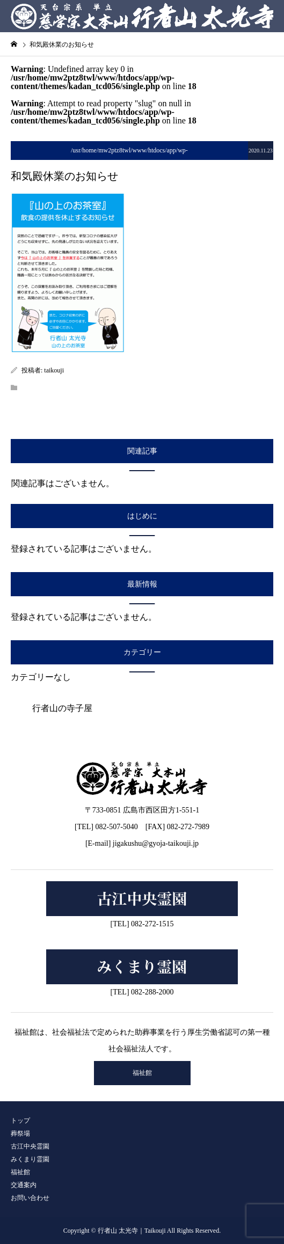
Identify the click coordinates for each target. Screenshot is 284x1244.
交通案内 (24, 1185)
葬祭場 (20, 1133)
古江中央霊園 (30, 1146)
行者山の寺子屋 (62, 708)
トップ (20, 1120)
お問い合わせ (30, 1198)
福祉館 (142, 1073)
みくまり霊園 (30, 1159)
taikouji (54, 370)
